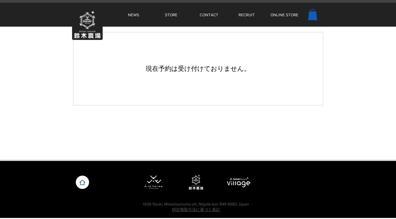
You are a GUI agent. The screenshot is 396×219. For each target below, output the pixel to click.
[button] (312, 14)
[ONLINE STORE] (284, 14)
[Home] (82, 182)
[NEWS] (133, 14)
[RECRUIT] (247, 14)
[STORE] (171, 14)
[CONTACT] (209, 14)
